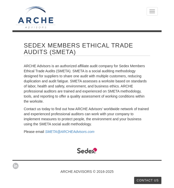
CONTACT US (148, 180)
